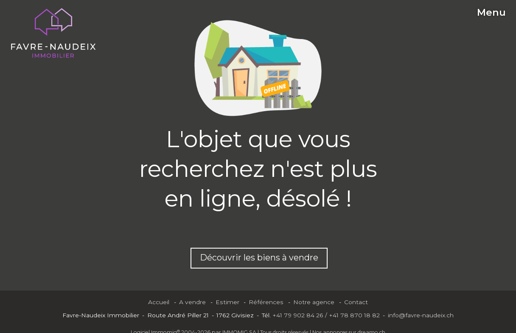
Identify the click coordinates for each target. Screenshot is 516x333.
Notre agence (313, 302)
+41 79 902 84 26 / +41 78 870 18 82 (326, 315)
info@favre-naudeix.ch (421, 315)
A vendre (192, 302)
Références (266, 302)
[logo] (53, 33)
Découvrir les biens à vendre (259, 257)
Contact (356, 302)
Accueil (158, 302)
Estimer (227, 302)
